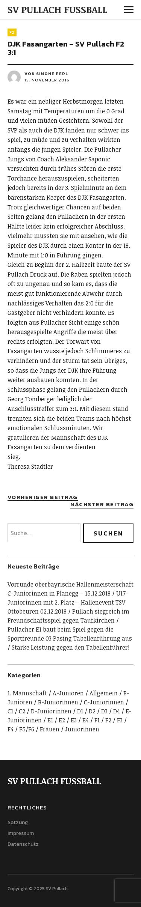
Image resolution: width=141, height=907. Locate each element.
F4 (11, 729)
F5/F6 (26, 729)
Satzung (18, 822)
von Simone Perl (46, 74)
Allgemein (103, 693)
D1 (80, 711)
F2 (12, 32)
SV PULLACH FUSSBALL (57, 9)
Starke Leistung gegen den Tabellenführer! (71, 647)
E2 (62, 720)
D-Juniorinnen (51, 711)
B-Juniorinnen (58, 702)
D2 (92, 711)
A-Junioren (68, 693)
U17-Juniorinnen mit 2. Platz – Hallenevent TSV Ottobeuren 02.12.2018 (68, 602)
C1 (10, 711)
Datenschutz (23, 844)
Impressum (21, 833)
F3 (120, 720)
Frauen (49, 729)
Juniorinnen (82, 729)
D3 (104, 711)
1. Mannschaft (27, 693)
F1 (97, 720)
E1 (50, 720)
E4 (85, 720)
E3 (74, 720)
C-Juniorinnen (104, 702)
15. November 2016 (47, 80)
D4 (116, 711)
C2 (22, 711)
